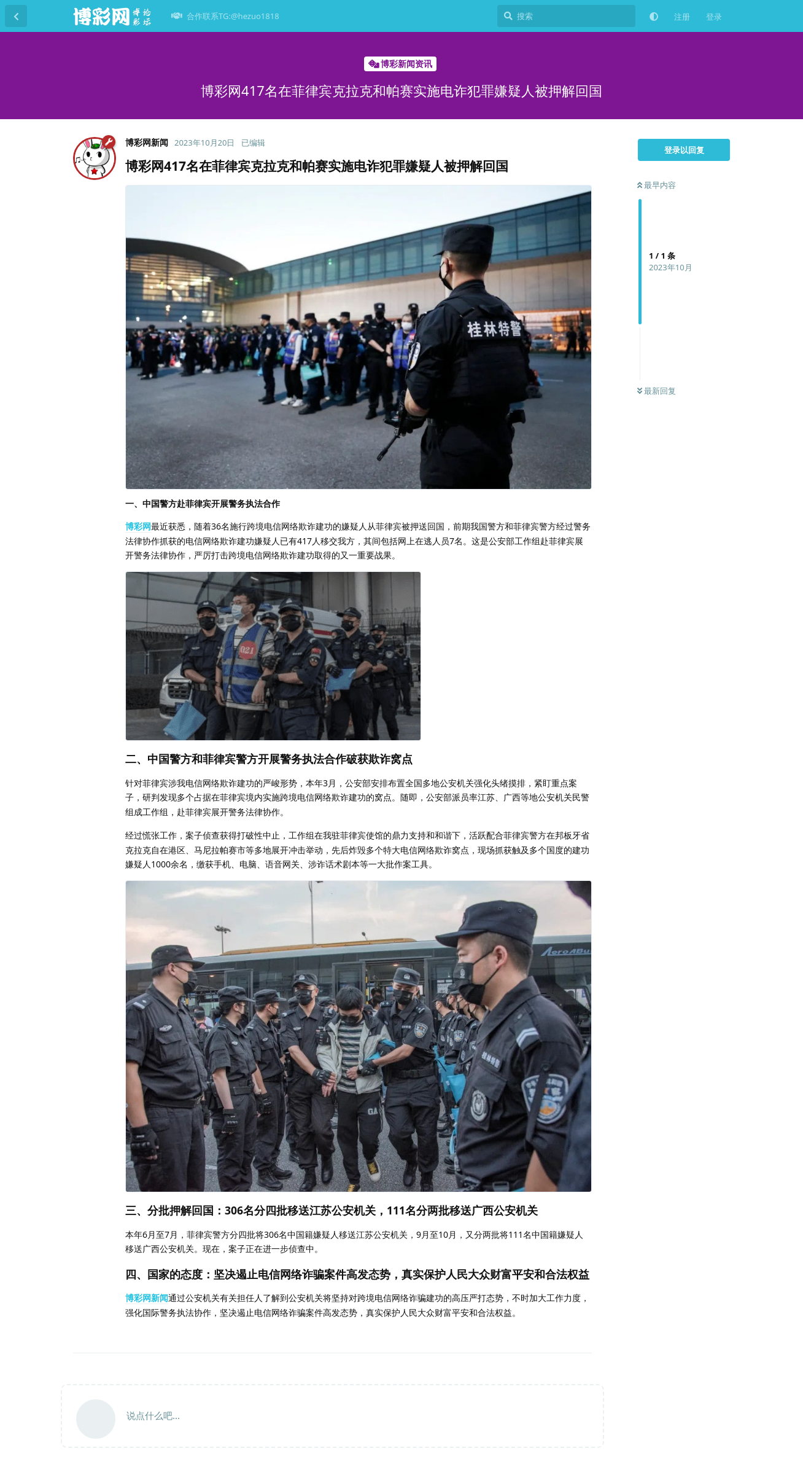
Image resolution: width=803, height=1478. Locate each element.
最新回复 (656, 390)
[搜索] (566, 16)
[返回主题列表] (16, 16)
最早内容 (656, 184)
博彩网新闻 (146, 1298)
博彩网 (138, 526)
